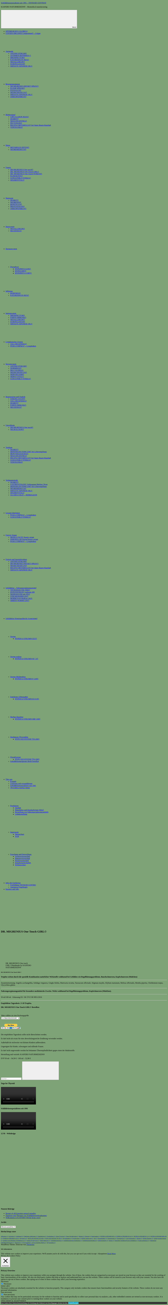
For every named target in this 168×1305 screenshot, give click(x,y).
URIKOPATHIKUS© (18, 97)
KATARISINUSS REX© (19, 60)
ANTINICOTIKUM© (18, 53)
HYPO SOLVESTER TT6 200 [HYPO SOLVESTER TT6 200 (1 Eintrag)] (36, 1238)
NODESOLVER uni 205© (20, 594)
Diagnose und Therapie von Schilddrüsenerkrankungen (26, 1216)
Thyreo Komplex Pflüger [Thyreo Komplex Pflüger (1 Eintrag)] (39, 1242)
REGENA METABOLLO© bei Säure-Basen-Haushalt (30, 125)
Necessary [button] (5, 1281)
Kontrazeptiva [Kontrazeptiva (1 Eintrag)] (121, 1238)
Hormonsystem (29, 249)
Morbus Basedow (34, 717)
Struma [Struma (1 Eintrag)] (111, 1240)
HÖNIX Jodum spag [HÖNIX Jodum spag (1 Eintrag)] (87, 1238)
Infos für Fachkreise (31, 883)
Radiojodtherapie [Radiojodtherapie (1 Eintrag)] (45, 1240)
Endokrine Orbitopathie (36, 697)
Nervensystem (28, 364)
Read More (111, 1254)
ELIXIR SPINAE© (17, 88)
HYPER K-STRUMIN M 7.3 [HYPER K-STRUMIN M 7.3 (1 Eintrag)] (142, 1236)
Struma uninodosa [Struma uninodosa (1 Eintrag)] (143, 1240)
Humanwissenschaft (22, 859)
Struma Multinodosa (35, 677)
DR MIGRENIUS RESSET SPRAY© (24, 86)
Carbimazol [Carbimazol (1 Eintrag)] (19, 1236)
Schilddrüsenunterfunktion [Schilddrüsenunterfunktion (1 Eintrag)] (90, 1240)
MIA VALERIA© (17, 370)
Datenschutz (19, 834)
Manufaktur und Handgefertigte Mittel (29, 810)
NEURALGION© (17, 429)
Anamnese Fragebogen (18, 887)
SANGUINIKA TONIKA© (20, 178)
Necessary (7, 1284)
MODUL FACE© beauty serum (22, 537)
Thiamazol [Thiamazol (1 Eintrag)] (18, 1242)
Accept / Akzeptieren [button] (99, 1254)
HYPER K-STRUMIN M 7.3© (26, 659)
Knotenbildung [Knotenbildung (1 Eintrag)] (102, 1238)
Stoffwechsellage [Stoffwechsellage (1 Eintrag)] (103, 1240)
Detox (25, 145)
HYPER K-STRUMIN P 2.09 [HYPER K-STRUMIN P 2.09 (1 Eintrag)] (11, 1238)
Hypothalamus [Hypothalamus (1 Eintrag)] (67, 1238)
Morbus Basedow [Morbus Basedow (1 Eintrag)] (148, 1238)
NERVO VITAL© (17, 377)
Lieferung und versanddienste (21, 784)
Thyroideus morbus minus (20, 788)
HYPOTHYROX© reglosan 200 (22, 592)
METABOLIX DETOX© (19, 147)
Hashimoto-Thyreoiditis (36, 737)
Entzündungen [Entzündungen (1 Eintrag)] (42, 1236)
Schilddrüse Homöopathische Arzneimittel (39, 619)
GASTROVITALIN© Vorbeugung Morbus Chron (28, 484)
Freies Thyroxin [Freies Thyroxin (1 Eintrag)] (61, 1236)
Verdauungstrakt (29, 480)
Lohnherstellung (21, 814)
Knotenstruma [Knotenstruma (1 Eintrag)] (112, 1238)
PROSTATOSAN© (17, 207)
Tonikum (26, 447)
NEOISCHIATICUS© (18, 92)
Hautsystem (27, 227)
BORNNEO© (15, 293)
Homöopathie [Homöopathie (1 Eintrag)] (95, 1236)
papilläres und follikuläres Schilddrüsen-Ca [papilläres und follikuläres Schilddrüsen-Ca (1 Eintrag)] (14, 1240)
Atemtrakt (27, 51)
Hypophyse (32, 267)
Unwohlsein (28, 425)
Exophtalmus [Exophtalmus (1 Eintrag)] (51, 1236)
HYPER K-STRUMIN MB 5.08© (27, 719)
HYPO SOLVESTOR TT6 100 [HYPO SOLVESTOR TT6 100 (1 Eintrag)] (53, 1238)
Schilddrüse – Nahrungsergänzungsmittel (38, 588)
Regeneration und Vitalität (33, 397)
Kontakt (13, 781)
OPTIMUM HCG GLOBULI (17, 31)
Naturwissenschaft (22, 861)
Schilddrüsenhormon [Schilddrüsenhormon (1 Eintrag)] (57, 1240)
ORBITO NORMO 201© (19, 601)
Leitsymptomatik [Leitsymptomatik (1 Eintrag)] (131, 1238)
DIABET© (14, 119)
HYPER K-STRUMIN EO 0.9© (27, 699)
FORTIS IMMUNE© (18, 318)
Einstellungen (73, 1303)
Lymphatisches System (32, 342)
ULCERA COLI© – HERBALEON (23, 495)
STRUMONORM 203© (19, 596)
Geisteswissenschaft (22, 856)
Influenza (27, 291)
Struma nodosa (33, 657)
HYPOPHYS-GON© (23, 269)
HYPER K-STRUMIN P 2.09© (26, 679)
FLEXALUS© (15, 90)
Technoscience (20, 865)
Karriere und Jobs (12, 889)
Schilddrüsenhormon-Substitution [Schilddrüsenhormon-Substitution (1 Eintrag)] (72, 1240)
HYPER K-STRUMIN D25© (26, 639)
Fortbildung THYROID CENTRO (23, 885)
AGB (17, 836)
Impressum (32, 832)
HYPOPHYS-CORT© (23, 273)
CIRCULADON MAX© (19, 117)
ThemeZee (30, 1245)
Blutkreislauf (28, 115)
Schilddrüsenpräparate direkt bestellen (24, 761)
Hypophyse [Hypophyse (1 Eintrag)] (23, 1238)
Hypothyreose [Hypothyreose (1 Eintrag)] (76, 1238)
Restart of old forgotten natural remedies (21, 1213)
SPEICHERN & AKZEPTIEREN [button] (13, 1301)
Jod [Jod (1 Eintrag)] (95, 1238)
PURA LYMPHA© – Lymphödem (23, 346)
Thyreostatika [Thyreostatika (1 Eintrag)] (51, 1242)
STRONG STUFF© (17, 399)
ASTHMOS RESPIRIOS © (20, 56)
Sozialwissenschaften (23, 863)
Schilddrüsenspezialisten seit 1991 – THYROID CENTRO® (23, 3)
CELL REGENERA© (18, 344)
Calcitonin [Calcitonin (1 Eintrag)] (12, 1236)
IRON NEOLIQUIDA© (19, 454)
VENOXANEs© (16, 127)
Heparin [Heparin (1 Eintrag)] (88, 1236)
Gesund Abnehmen (30, 513)
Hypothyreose (33, 757)
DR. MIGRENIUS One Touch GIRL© (24, 172)
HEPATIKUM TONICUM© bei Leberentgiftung (28, 452)
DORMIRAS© (16, 368)
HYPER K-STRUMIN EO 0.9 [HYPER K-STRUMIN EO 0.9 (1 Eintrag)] (124, 1236)
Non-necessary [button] (6, 1292)
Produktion (32, 806)
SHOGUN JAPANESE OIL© (21, 66)
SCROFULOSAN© (17, 64)
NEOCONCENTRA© (18, 121)
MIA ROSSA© (16, 231)
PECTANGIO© (16, 123)
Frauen (26, 168)
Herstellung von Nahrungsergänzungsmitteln (31, 812)
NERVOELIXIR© (17, 375)
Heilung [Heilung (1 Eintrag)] (82, 1236)
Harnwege (27, 198)
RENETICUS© (16, 204)
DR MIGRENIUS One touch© (21, 170)
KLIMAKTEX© (16, 176)
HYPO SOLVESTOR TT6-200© (27, 739)
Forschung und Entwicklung (38, 854)
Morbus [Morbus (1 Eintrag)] (139, 1238)
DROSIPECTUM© (17, 58)
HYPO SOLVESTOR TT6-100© (27, 759)
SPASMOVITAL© (17, 180)
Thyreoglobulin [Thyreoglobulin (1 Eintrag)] (27, 1242)
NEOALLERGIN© (17, 62)
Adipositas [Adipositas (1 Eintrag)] (4, 1236)
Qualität (18, 808)
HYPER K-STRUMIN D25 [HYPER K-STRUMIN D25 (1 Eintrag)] (108, 1236)
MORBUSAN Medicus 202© (21, 598)
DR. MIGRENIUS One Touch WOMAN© (26, 174)
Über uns (26, 779)
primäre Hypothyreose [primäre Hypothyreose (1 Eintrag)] (33, 1240)
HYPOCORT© (20, 271)
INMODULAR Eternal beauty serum (24, 539)
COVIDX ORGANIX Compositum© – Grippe (23, 33)
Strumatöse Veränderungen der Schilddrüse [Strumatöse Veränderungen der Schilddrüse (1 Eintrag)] (126, 1240)
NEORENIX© (15, 202)
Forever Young (29, 535)
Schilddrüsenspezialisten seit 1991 (23, 786)
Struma (30, 637)
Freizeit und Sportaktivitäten (34, 559)
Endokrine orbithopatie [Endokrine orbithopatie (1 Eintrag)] (30, 1236)
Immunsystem (28, 313)
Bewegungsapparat (30, 84)
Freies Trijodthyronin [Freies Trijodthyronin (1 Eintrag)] (72, 1236)
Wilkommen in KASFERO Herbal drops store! (23, 1218)
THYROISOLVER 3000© (20, 590)
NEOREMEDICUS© (18, 150)
